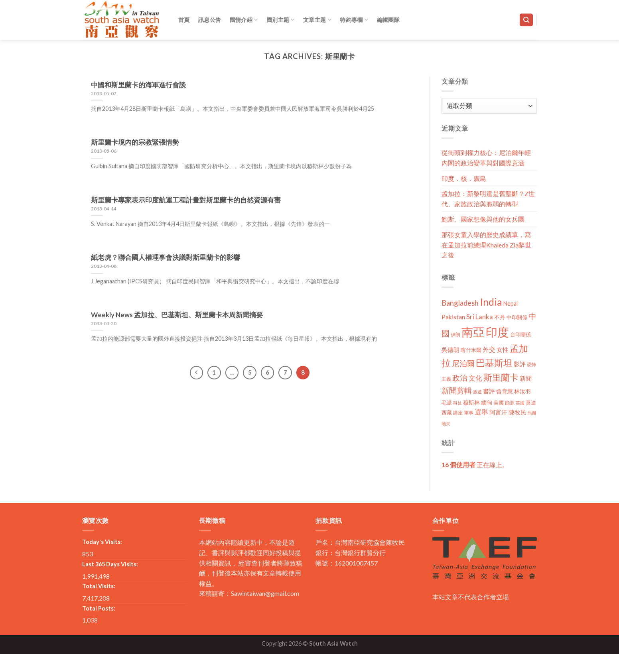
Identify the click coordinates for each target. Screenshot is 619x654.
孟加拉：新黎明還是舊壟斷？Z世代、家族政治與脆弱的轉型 (488, 199)
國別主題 (280, 20)
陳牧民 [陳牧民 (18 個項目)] (517, 412)
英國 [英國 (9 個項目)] (520, 402)
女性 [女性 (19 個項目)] (503, 349)
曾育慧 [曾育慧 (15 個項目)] (504, 391)
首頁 (184, 19)
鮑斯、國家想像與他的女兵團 (483, 219)
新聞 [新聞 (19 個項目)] (526, 378)
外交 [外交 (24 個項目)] (489, 349)
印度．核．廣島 (464, 178)
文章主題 (317, 20)
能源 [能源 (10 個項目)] (510, 403)
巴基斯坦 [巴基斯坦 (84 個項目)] (494, 362)
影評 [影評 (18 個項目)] (520, 364)
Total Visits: (98, 586)
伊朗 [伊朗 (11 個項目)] (455, 335)
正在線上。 (475, 464)
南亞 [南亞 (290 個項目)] (473, 332)
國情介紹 (244, 20)
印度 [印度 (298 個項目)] (497, 332)
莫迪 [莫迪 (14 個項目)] (531, 402)
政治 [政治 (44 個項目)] (459, 377)
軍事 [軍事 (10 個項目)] (468, 413)
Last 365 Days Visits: (110, 564)
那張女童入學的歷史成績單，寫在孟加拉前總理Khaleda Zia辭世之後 (486, 245)
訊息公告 (209, 19)
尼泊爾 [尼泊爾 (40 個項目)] (463, 363)
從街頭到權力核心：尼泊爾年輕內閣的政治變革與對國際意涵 (486, 158)
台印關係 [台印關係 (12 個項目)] (520, 335)
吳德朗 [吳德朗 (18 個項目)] (450, 349)
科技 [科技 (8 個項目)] (457, 402)
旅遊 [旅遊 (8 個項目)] (477, 391)
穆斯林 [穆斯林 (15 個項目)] (471, 402)
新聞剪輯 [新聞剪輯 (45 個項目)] (457, 390)
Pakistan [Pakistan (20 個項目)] (453, 316)
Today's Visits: (102, 541)
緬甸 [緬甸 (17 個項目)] (486, 402)
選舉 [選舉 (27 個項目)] (481, 412)
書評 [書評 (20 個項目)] (489, 391)
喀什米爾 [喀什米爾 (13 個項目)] (471, 350)
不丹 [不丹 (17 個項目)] (499, 317)
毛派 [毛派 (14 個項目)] (447, 402)
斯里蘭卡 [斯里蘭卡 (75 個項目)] (500, 377)
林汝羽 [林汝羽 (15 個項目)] (522, 391)
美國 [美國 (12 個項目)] (498, 403)
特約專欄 (354, 20)
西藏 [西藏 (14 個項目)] (447, 412)
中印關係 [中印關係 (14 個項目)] (517, 317)
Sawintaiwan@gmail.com (265, 593)
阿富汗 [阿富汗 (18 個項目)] (498, 412)
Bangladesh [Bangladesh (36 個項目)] (460, 303)
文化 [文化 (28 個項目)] (475, 378)
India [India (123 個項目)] (491, 302)
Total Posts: (98, 608)
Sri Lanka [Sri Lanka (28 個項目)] (479, 316)
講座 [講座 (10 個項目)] (458, 413)
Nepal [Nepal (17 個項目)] (510, 303)
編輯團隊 (388, 19)
